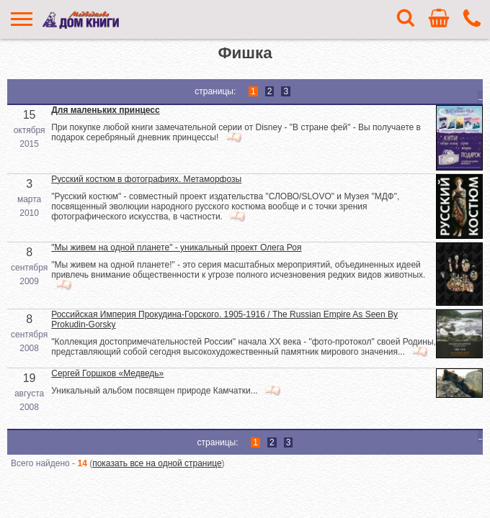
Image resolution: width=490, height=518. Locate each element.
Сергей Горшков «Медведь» (107, 373)
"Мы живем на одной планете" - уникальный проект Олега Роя (176, 247)
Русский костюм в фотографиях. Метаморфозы (146, 179)
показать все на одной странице (156, 463)
